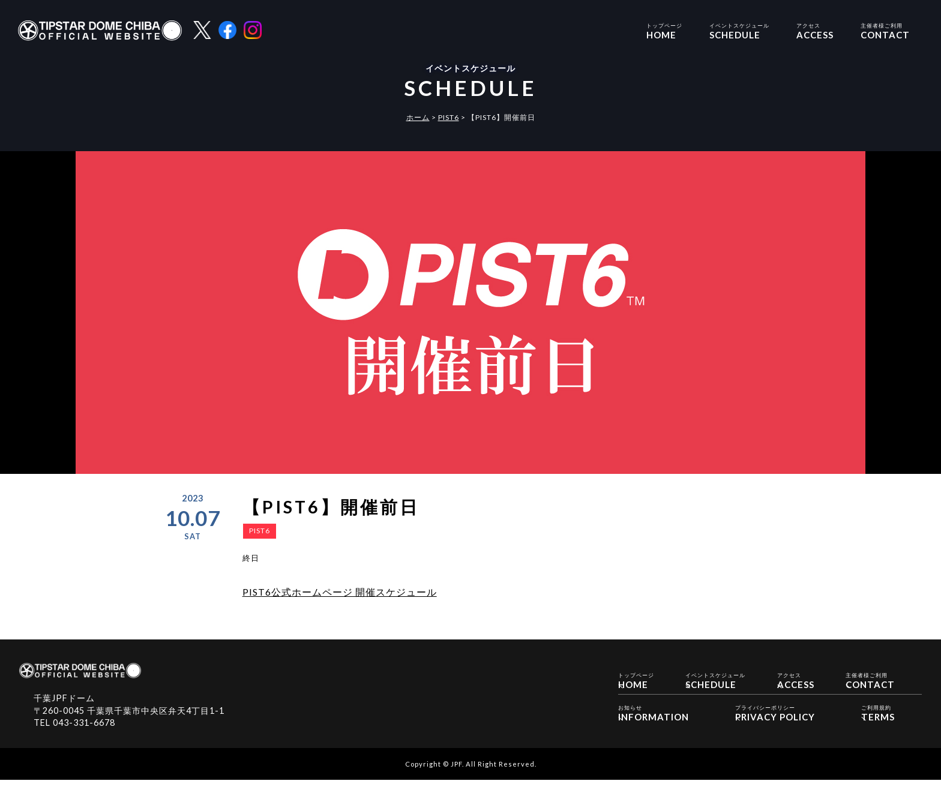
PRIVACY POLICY (775, 722)
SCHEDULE (739, 30)
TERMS (878, 722)
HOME (664, 30)
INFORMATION (653, 722)
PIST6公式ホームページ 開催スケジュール (339, 591)
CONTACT (885, 30)
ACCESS (815, 30)
